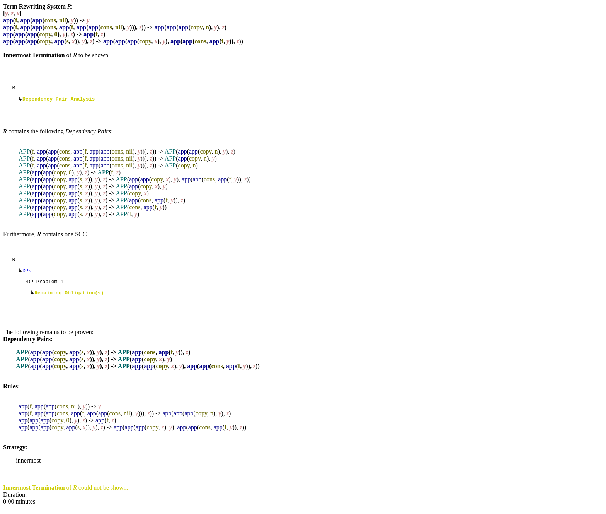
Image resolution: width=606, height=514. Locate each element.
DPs (26, 274)
